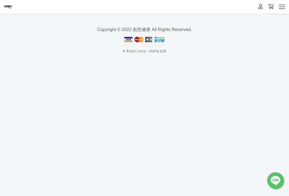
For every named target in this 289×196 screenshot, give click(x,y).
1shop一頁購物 (148, 51)
